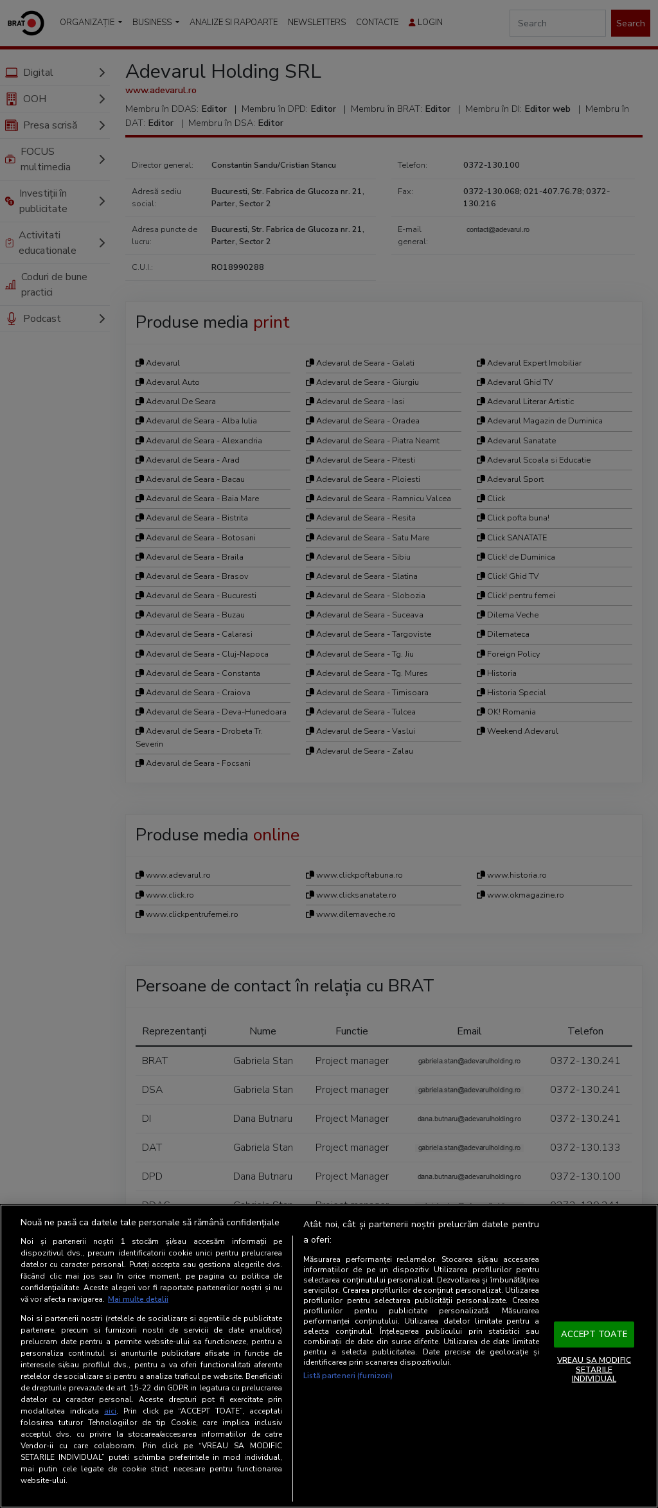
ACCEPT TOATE (594, 1334)
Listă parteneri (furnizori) (348, 1376)
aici (110, 1411)
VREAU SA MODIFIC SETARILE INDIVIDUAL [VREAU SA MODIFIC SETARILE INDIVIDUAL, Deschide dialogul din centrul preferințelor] (594, 1369)
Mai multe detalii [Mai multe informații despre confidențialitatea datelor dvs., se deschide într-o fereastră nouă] (138, 1299)
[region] (329, 1356)
